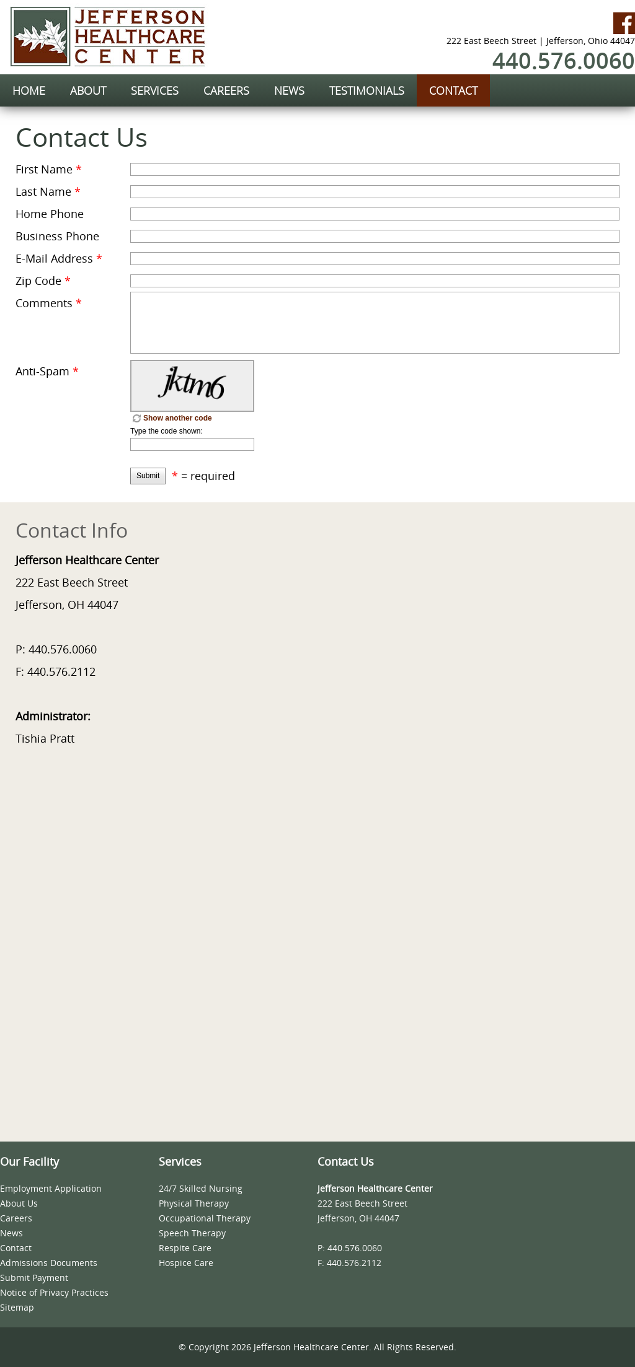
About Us (19, 1203)
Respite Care (185, 1248)
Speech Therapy (192, 1233)
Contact (16, 1248)
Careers (16, 1218)
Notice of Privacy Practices (54, 1292)
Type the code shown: (166, 431)
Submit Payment (34, 1277)
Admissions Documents (48, 1263)
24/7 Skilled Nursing (200, 1188)
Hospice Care (186, 1263)
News (11, 1233)
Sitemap (17, 1307)
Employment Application (51, 1188)
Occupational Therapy (205, 1218)
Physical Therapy (194, 1203)
